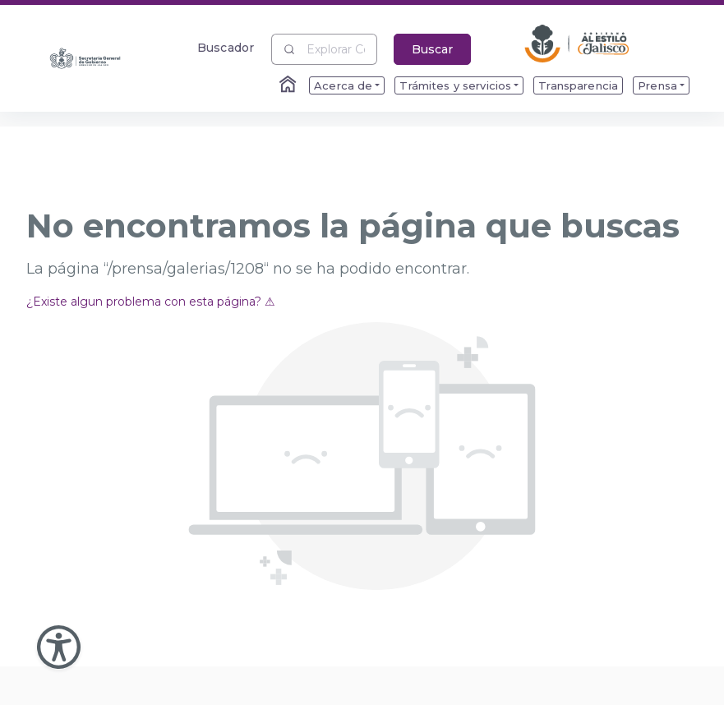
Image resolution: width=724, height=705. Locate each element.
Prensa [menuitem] (657, 85)
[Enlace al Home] (289, 85)
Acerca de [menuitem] (343, 85)
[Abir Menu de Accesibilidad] (58, 647)
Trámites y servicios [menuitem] (455, 85)
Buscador (225, 47)
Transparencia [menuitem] (578, 85)
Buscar (432, 49)
